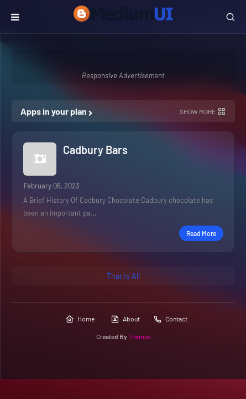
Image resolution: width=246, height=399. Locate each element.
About (125, 319)
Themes (139, 336)
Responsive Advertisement (123, 75)
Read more (201, 233)
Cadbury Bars (95, 149)
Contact (170, 319)
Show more (198, 111)
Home (80, 319)
